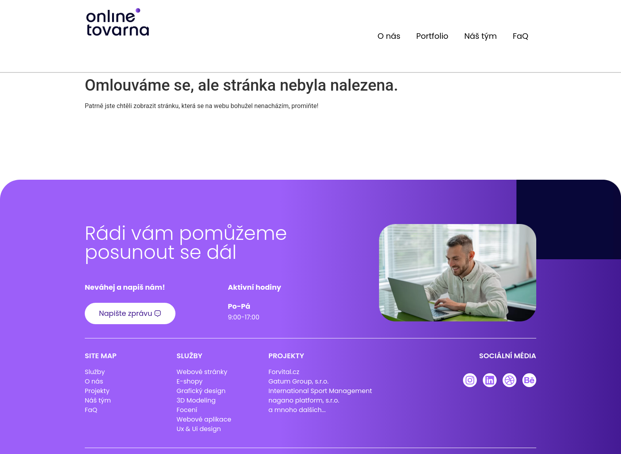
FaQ (520, 36)
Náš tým (480, 36)
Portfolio (432, 36)
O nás (388, 36)
